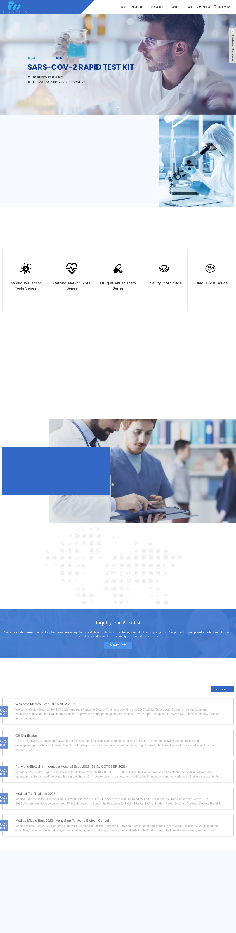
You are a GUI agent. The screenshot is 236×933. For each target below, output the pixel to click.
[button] (115, 108)
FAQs (189, 7)
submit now (118, 645)
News (176, 7)
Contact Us (204, 7)
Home (123, 7)
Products (158, 7)
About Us (139, 7)
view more (222, 689)
